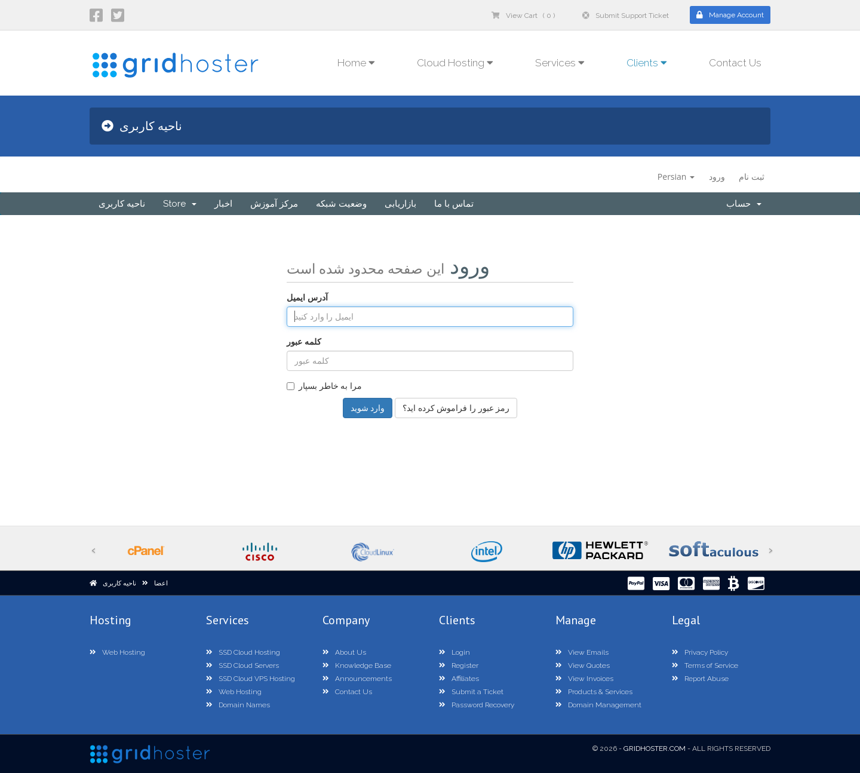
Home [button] (356, 63)
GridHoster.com (655, 748)
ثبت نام (751, 176)
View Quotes (582, 665)
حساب (743, 203)
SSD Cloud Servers (242, 665)
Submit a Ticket (471, 692)
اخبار (223, 203)
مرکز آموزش (274, 203)
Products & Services (593, 692)
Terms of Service (705, 665)
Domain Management (598, 705)
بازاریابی (400, 203)
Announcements (357, 678)
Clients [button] (646, 63)
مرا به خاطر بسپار (324, 385)
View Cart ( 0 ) (523, 15)
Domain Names (238, 705)
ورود (717, 176)
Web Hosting (117, 652)
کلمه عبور (304, 341)
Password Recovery (476, 705)
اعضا (161, 583)
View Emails (582, 652)
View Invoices (584, 678)
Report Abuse (700, 678)
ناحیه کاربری (122, 203)
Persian (676, 176)
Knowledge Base (356, 665)
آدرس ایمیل (307, 297)
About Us (344, 652)
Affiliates (459, 678)
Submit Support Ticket (625, 15)
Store (179, 203)
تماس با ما (454, 203)
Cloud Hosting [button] (455, 63)
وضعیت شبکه (341, 203)
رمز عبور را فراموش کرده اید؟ (456, 407)
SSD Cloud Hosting (243, 652)
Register (458, 665)
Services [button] (560, 63)
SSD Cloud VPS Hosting (250, 678)
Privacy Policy (700, 652)
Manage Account (730, 15)
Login (454, 652)
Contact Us (735, 63)
